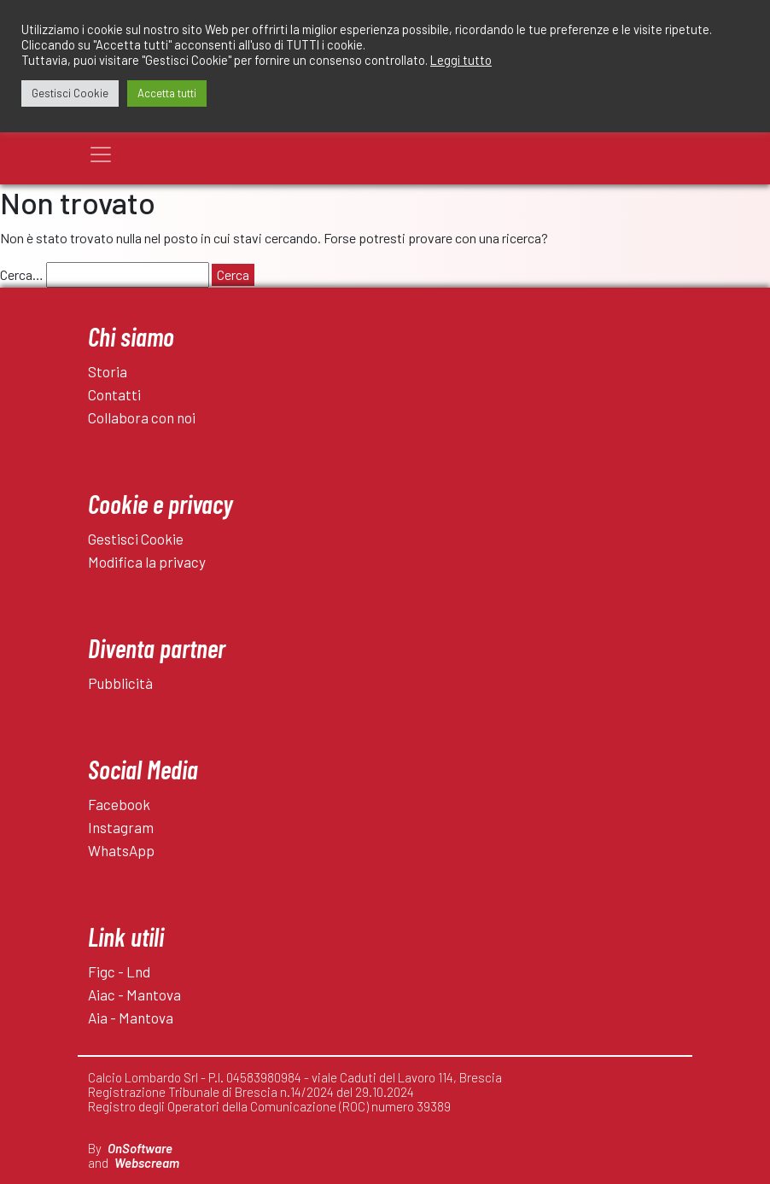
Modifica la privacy (147, 561)
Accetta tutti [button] (166, 93)
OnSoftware (140, 1148)
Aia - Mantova (130, 1017)
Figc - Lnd (119, 971)
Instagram (121, 827)
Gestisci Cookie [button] (70, 93)
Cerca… (22, 274)
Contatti (114, 394)
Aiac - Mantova (134, 994)
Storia (107, 371)
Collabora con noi (141, 417)
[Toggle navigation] (101, 154)
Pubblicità (120, 682)
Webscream (146, 1162)
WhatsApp (121, 850)
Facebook (119, 804)
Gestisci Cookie (136, 538)
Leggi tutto (461, 59)
